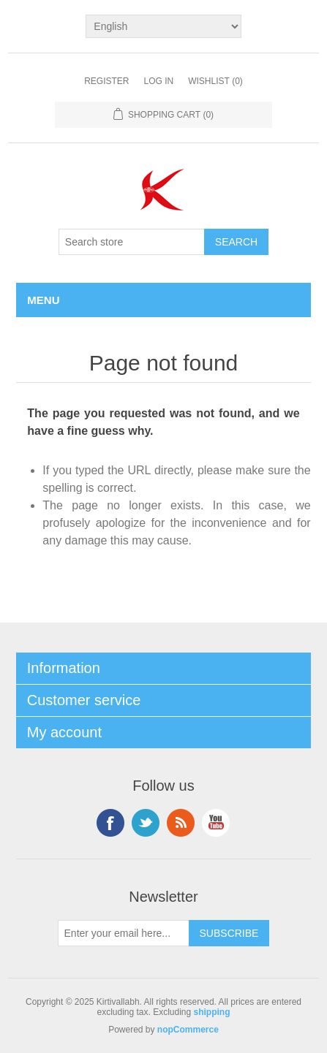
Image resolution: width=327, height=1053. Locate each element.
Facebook (110, 823)
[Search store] (132, 242)
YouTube (216, 823)
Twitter (145, 823)
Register (106, 81)
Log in (158, 81)
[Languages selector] (163, 26)
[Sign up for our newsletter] (123, 933)
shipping (212, 1012)
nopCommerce (188, 1030)
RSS (181, 823)
